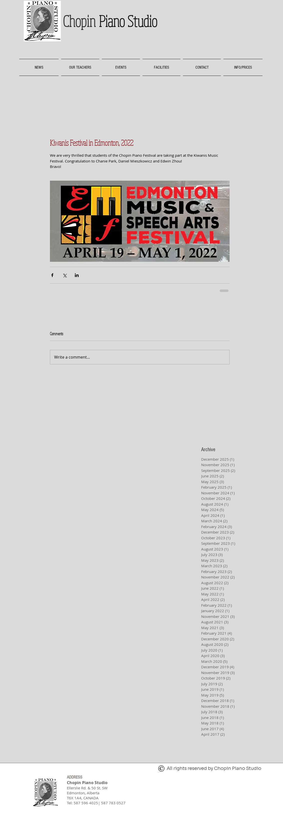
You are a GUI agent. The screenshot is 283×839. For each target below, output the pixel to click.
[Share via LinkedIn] (76, 275)
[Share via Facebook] (52, 275)
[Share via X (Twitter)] (64, 275)
